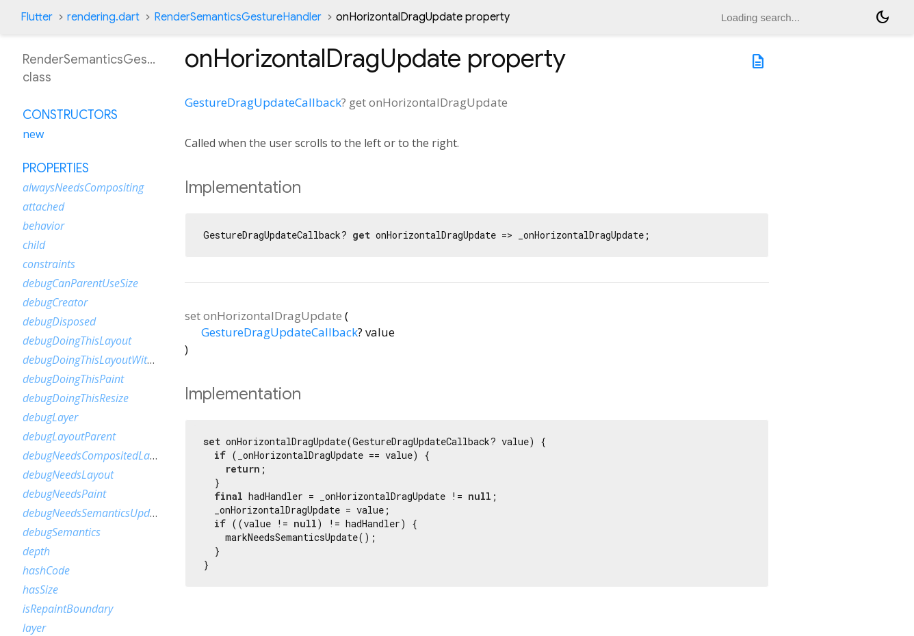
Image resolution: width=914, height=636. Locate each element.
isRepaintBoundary (68, 608)
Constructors (70, 114)
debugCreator (55, 302)
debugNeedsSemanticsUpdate (94, 512)
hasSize (40, 589)
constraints (49, 263)
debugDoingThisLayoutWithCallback (108, 359)
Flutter (37, 17)
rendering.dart (103, 17)
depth (36, 551)
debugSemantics (62, 532)
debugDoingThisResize (76, 398)
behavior (43, 225)
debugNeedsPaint (64, 493)
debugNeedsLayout (68, 474)
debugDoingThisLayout (77, 340)
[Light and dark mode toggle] (882, 17)
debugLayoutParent (69, 436)
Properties (56, 168)
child (34, 244)
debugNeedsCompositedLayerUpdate (111, 455)
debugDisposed (59, 321)
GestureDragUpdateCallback (263, 102)
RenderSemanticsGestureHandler (238, 17)
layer (34, 627)
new (33, 134)
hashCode (46, 570)
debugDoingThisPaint (73, 378)
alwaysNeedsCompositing (83, 187)
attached (43, 206)
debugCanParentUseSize (80, 283)
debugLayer (50, 417)
